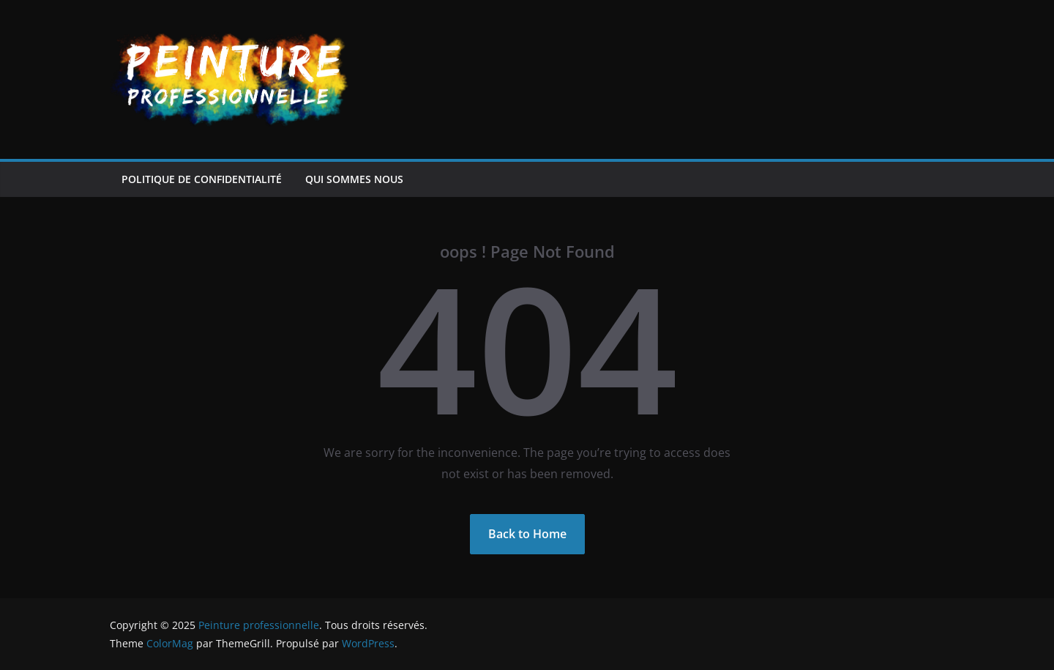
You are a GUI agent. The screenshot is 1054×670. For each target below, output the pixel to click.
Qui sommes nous (354, 179)
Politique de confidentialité (202, 179)
